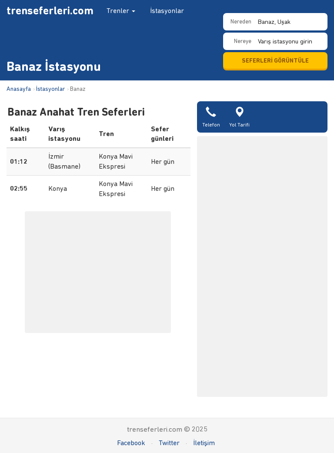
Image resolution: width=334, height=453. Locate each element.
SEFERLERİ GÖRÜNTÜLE (275, 60)
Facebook (131, 443)
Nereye (242, 41)
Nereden (240, 21)
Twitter (169, 443)
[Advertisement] (262, 266)
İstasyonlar (167, 11)
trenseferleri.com (50, 10)
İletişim (204, 443)
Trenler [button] (121, 11)
